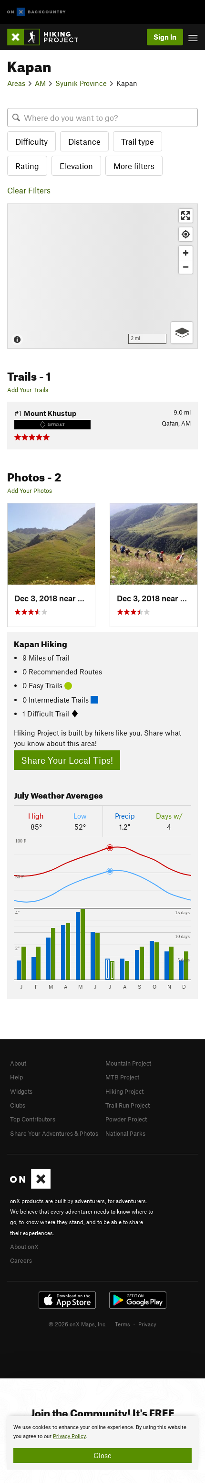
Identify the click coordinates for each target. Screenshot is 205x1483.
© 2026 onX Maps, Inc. (78, 1324)
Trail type (137, 141)
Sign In (165, 36)
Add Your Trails (27, 390)
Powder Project (126, 1119)
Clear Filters (29, 190)
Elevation (76, 166)
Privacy (147, 1324)
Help (16, 1077)
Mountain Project (128, 1063)
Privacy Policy (69, 1436)
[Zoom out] (186, 267)
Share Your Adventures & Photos (54, 1133)
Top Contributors (32, 1119)
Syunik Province (81, 83)
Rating (27, 166)
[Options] (182, 332)
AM (40, 83)
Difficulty (31, 141)
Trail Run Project (127, 1105)
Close (102, 1455)
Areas (16, 83)
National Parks (125, 1133)
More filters (133, 166)
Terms (122, 1324)
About (18, 1063)
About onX (24, 1246)
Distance (84, 141)
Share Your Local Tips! (67, 760)
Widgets (21, 1091)
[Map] (102, 276)
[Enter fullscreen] (186, 216)
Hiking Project (124, 1091)
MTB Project (122, 1077)
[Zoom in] (186, 253)
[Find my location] (186, 234)
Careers (21, 1260)
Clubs (17, 1105)
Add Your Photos (29, 490)
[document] (102, 1443)
